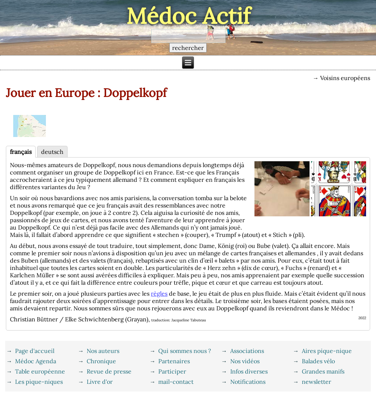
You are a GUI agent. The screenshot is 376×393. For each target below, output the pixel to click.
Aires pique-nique (327, 350)
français (21, 151)
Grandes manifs (323, 371)
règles (159, 293)
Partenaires (174, 361)
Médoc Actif (188, 16)
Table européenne (40, 371)
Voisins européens (345, 78)
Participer (172, 371)
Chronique (101, 361)
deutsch (52, 151)
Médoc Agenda (35, 361)
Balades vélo (318, 361)
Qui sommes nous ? (184, 350)
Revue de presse (109, 371)
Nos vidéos (245, 361)
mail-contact (176, 381)
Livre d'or (100, 381)
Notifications (247, 381)
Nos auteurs (103, 350)
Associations (247, 350)
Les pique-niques (39, 381)
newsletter (316, 381)
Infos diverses (249, 371)
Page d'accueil (34, 350)
